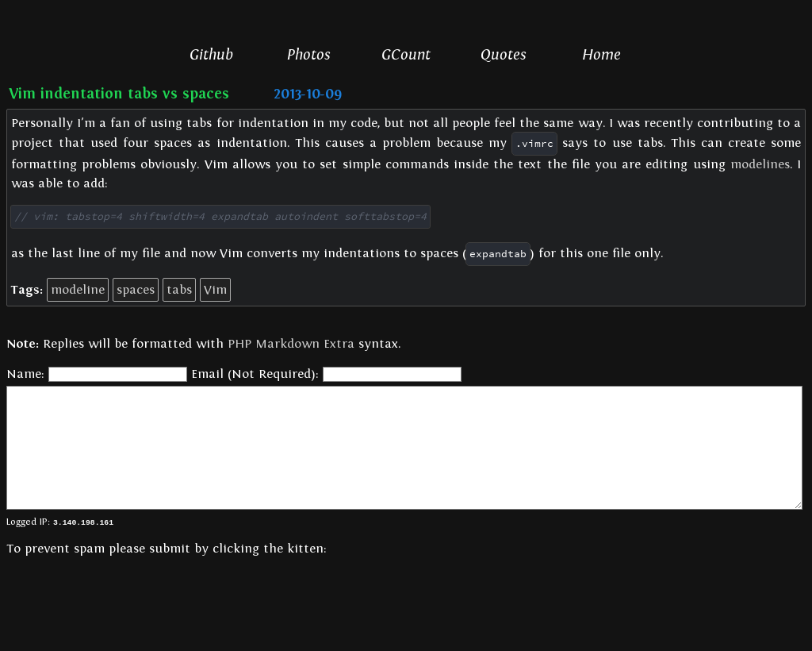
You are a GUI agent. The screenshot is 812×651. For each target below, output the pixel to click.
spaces (136, 289)
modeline (78, 289)
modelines (760, 164)
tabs (179, 289)
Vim (215, 289)
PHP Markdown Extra (291, 343)
